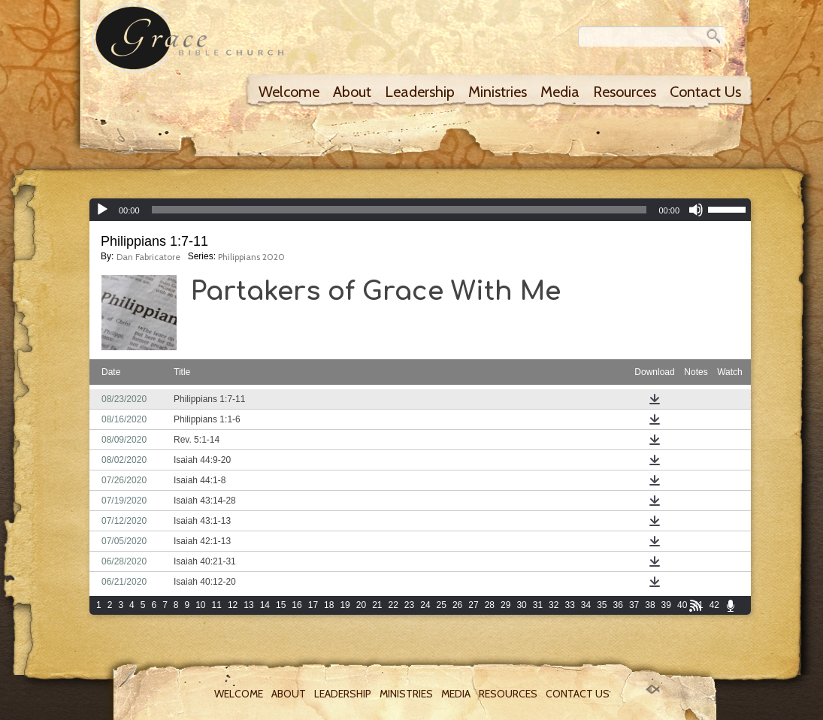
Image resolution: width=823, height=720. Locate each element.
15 (281, 605)
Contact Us (705, 92)
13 (248, 605)
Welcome (289, 92)
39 (666, 605)
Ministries (497, 92)
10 (200, 605)
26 (457, 605)
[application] (420, 209)
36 (618, 605)
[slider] (399, 209)
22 (393, 605)
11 (217, 605)
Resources (624, 92)
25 (441, 605)
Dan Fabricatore (148, 256)
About (352, 92)
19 (344, 605)
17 (313, 605)
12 (233, 605)
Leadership (420, 92)
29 (505, 605)
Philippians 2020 (251, 256)
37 (634, 605)
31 (538, 605)
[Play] (102, 209)
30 (521, 605)
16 (296, 605)
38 (650, 605)
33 (569, 605)
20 (361, 605)
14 (265, 605)
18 (329, 605)
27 (473, 605)
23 (409, 605)
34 (586, 605)
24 (425, 605)
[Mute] (695, 209)
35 (602, 605)
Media (559, 92)
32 (553, 605)
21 (377, 605)
